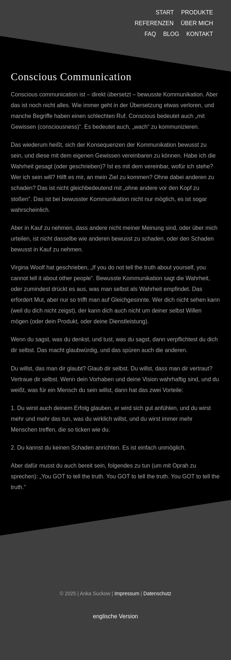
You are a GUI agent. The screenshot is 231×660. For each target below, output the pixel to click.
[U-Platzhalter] (63, 15)
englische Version (115, 616)
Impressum (127, 593)
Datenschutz (157, 593)
